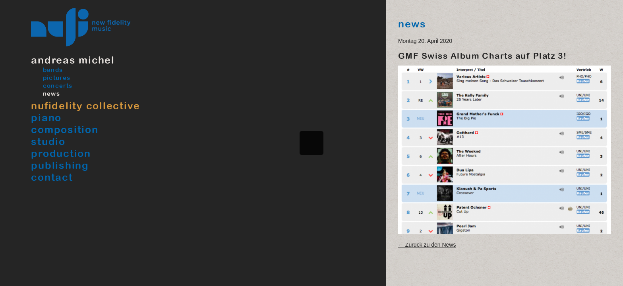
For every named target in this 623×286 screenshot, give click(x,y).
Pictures (56, 78)
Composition (64, 129)
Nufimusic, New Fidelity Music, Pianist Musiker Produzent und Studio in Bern (81, 27)
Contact (52, 177)
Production (61, 153)
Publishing (60, 165)
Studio (48, 141)
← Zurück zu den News (427, 245)
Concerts (57, 86)
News (51, 94)
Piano (46, 117)
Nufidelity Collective (85, 105)
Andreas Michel (73, 60)
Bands (52, 70)
